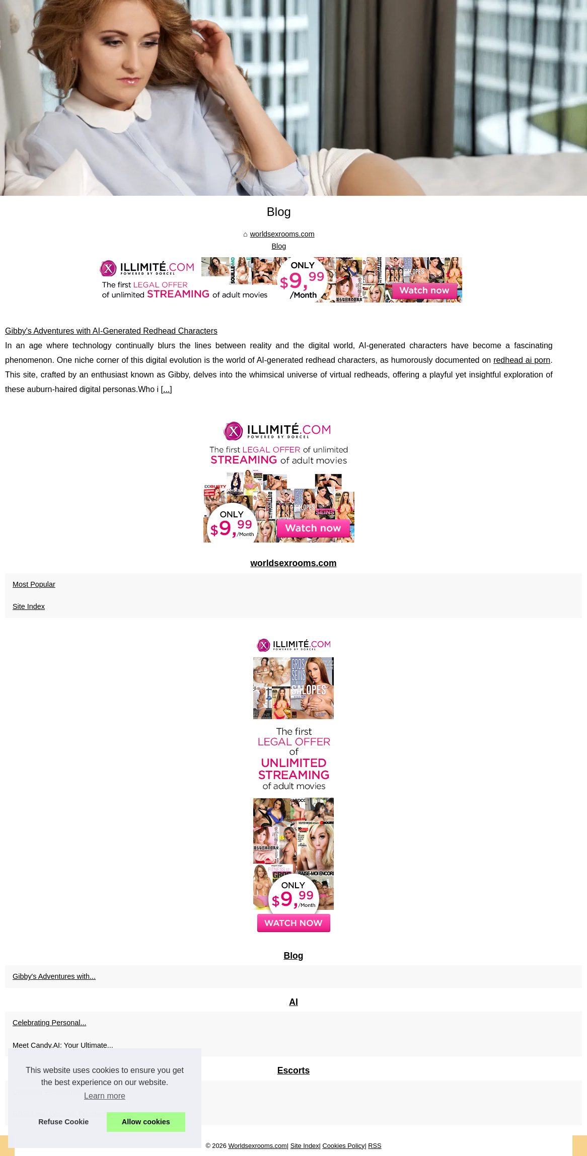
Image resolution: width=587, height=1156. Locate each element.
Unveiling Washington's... (53, 1092)
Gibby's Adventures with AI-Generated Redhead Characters (111, 331)
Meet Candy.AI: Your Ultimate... (63, 1045)
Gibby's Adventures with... (54, 976)
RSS (374, 1145)
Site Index (29, 606)
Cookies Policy (343, 1145)
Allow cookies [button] (146, 1122)
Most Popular (34, 584)
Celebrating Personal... (49, 1023)
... (166, 389)
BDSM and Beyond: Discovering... (67, 1114)
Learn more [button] (104, 1096)
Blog (278, 246)
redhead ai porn (521, 360)
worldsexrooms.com (282, 234)
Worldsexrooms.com (257, 1145)
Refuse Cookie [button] (63, 1122)
